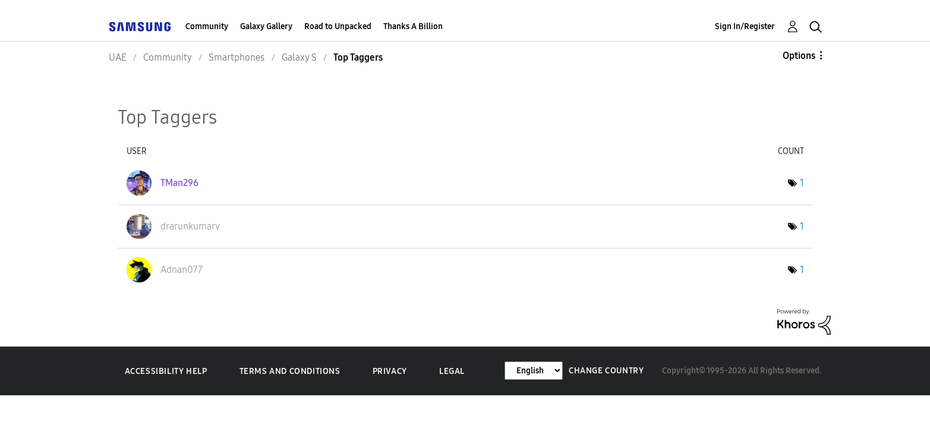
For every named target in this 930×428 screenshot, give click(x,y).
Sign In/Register (745, 26)
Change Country (606, 371)
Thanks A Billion (413, 26)
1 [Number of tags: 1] (802, 182)
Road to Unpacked (337, 26)
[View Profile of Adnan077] (181, 269)
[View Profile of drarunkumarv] (190, 226)
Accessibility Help (166, 371)
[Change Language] (534, 370)
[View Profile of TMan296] (179, 182)
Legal (452, 371)
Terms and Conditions (290, 371)
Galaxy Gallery (266, 26)
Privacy (390, 371)
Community (206, 26)
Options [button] (799, 55)
